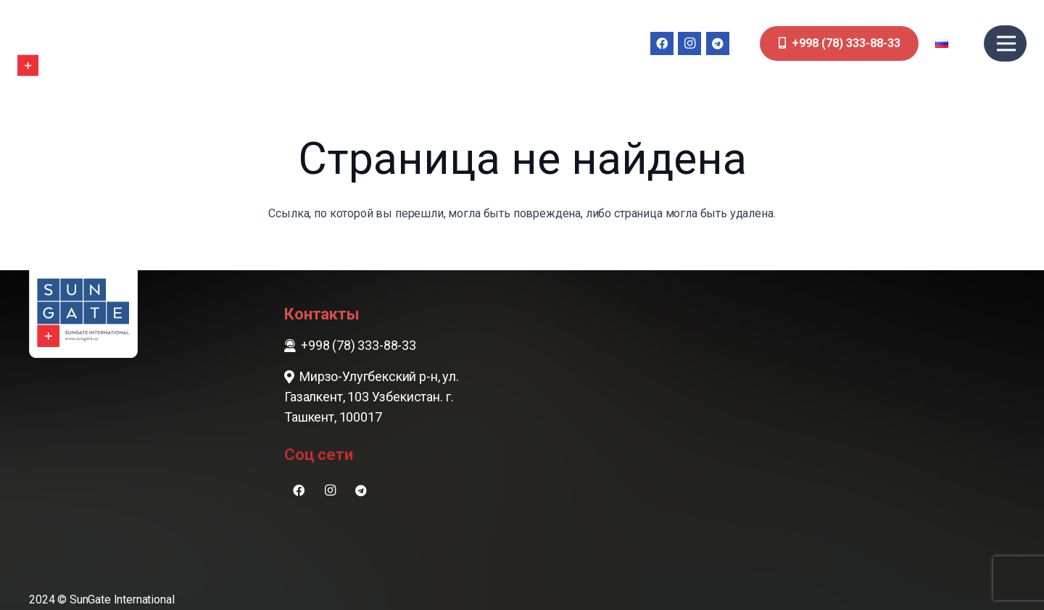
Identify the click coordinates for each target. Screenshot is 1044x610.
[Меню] (1006, 43)
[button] (951, 43)
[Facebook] (662, 43)
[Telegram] (717, 43)
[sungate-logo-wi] (60, 43)
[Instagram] (689, 43)
